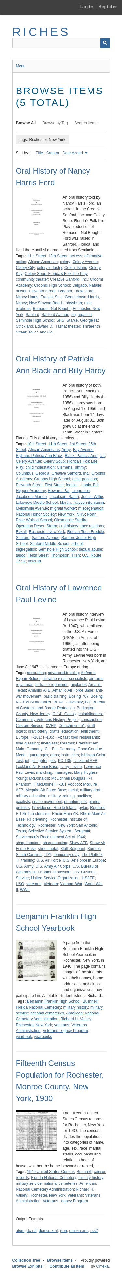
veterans (33, 884)
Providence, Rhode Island (54, 807)
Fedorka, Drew (70, 291)
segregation (81, 314)
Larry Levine (71, 766)
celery (65, 262)
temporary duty (66, 854)
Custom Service (30, 725)
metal (73, 790)
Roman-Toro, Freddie (85, 532)
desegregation (84, 479)
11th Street (36, 256)
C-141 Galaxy (64, 714)
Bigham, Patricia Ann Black (39, 455)
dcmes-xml (48, 1230)
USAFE (88, 878)
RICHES (41, 32)
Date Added (73, 153)
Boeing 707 (78, 696)
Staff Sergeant (72, 848)
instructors (70, 755)
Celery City (25, 267)
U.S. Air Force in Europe (84, 860)
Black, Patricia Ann (81, 455)
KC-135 (64, 760)
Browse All (26, 123)
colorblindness (91, 714)
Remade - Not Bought (52, 308)
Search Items (86, 123)
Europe (22, 737)
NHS (80, 514)
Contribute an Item (67, 1266)
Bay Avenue (83, 449)
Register (107, 6)
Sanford (32, 314)
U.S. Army (25, 866)
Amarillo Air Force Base (72, 690)
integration (81, 491)
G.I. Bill (51, 749)
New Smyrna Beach (46, 303)
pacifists (23, 802)
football (72, 485)
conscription (91, 719)
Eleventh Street (42, 291)
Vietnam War (71, 884)
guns (54, 755)
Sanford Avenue (55, 314)
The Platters (92, 854)
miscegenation (90, 508)
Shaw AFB (78, 843)
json (63, 1230)
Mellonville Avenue (32, 508)
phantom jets (75, 802)
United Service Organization (55, 878)
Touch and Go (40, 332)
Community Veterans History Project (47, 719)
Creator (52, 153)
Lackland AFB (85, 760)
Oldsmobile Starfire (70, 520)
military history (75, 1007)
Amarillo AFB (39, 690)
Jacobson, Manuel (31, 496)
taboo (21, 555)
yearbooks (43, 1036)
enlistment (90, 731)
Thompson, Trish (65, 555)
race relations (92, 526)
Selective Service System (50, 831)
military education (31, 796)
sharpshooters (28, 843)
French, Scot (52, 297)
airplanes (79, 684)
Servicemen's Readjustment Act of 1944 (50, 837)
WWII (25, 889)
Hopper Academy (31, 491)
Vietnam (51, 884)
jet (27, 760)
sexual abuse (90, 549)
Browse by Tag (55, 123)
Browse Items (60, 1260)
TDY (47, 854)
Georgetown (75, 297)
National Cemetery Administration (45, 1189)
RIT (30, 819)
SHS (60, 320)
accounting (36, 673)
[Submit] (105, 43)
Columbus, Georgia (32, 473)
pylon (83, 807)
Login (87, 6)
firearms (67, 743)
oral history (68, 526)
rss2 (94, 1230)
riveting (41, 819)
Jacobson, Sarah (64, 496)
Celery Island (75, 267)
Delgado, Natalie (86, 285)
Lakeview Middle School (37, 502)
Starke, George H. (82, 320)
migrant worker (63, 508)
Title (39, 153)
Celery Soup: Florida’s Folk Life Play (56, 273)
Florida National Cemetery (38, 1007)
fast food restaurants (81, 737)
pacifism (84, 796)
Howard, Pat (58, 491)
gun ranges (38, 755)
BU (87, 702)
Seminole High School (35, 320)
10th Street (36, 444)
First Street (54, 485)
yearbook (24, 1036)
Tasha (60, 326)
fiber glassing (27, 743)
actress (76, 256)
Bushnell (90, 1001)
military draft (90, 790)
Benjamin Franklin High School (53, 1001)
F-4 (58, 737)
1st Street (78, 444)
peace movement (47, 802)
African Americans (44, 449)
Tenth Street (38, 555)
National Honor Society (36, 514)
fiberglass (49, 743)
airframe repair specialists (65, 678)
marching (44, 772)
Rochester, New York (47, 532)
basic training (55, 696)
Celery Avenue (85, 262)
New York (66, 514)
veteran (34, 561)
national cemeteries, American (56, 1013)
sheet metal (48, 848)
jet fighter (39, 760)
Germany (67, 749)
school (77, 543)
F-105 (48, 737)
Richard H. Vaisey (76, 1019)
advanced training (63, 673)
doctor (21, 291)
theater (74, 326)
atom (20, 1230)
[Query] (61, 43)
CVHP (51, 725)
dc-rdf (32, 1230)
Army (66, 449)
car (102, 455)
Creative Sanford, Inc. (69, 279)
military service (29, 1183)
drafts (55, 731)
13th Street (57, 256)
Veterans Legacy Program (65, 1030)
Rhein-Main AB (65, 813)
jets (53, 760)
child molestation (40, 467)
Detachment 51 (72, 725)
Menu (21, 66)
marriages (63, 772)
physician (74, 303)
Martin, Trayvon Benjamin (82, 502)
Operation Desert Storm (36, 526)
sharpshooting (55, 843)
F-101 (36, 737)
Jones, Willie (92, 496)
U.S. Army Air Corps (52, 866)
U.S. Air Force (48, 860)
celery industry (49, 267)
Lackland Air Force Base (37, 766)
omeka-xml (78, 1230)
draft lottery (37, 731)
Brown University (68, 702)
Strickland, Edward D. (34, 326)
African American (43, 262)
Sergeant (82, 831)
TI (18, 860)
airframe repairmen (51, 684)
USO (20, 884)
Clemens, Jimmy (71, 467)
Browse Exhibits (27, 1266)
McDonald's (39, 778)
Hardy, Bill (89, 485)
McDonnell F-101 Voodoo (59, 784)
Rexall (21, 532)
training (27, 860)
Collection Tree (26, 1260)
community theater (32, 279)
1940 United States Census (51, 1171)
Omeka (102, 1266)
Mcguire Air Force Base (46, 790)
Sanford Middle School (49, 543)
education (69, 731)
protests (23, 807)
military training (61, 796)
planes (94, 802)
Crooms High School (52, 285)
